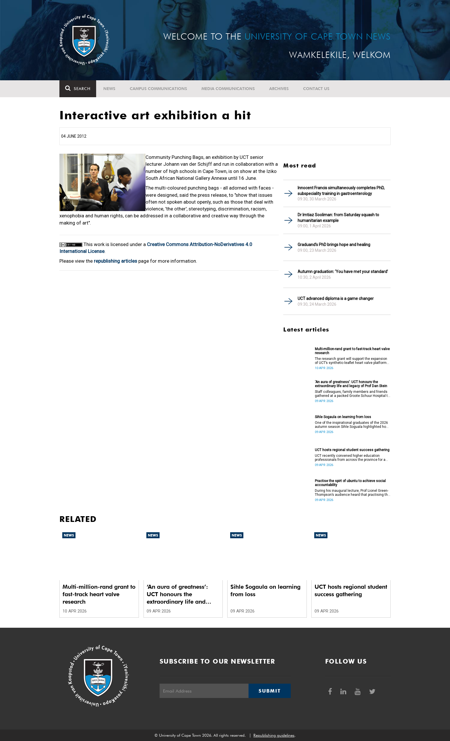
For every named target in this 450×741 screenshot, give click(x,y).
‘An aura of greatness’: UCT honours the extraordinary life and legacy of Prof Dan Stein (351, 384)
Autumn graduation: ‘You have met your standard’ (343, 271)
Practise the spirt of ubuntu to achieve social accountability (350, 483)
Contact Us (316, 88)
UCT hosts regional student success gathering (352, 450)
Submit (269, 691)
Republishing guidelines (273, 735)
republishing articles (115, 261)
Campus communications (158, 88)
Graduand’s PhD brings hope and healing (334, 244)
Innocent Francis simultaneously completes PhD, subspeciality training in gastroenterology (341, 191)
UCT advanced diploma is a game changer (336, 298)
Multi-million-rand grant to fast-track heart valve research (352, 351)
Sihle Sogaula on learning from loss (343, 417)
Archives (279, 88)
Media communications (228, 88)
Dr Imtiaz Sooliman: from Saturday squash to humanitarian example (338, 217)
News (109, 88)
